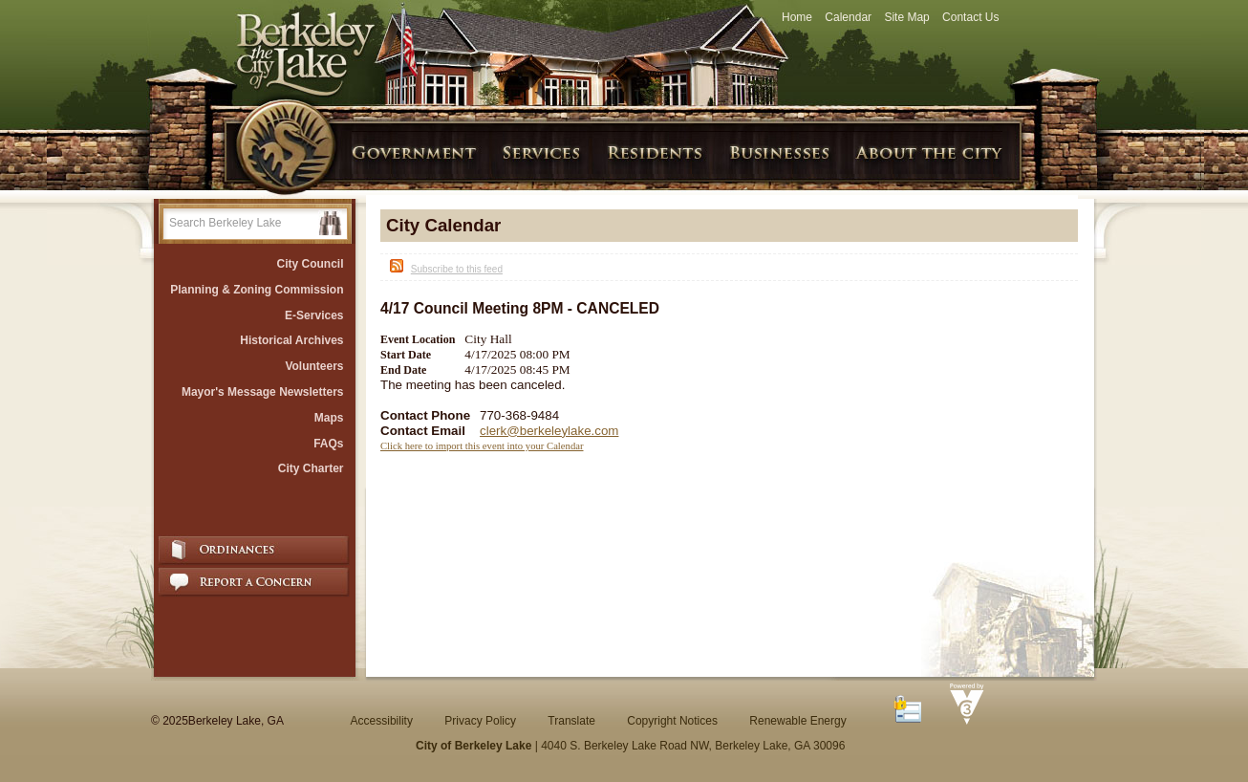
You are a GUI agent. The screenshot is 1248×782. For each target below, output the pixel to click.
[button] (330, 223)
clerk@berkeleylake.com (549, 431)
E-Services (314, 315)
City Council (309, 264)
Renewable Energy (797, 721)
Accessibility (382, 721)
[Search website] (240, 222)
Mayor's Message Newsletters (263, 392)
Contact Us (970, 17)
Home (797, 17)
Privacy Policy (480, 721)
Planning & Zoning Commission (256, 289)
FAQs (328, 443)
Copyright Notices (672, 721)
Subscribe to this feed (457, 269)
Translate (571, 721)
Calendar (848, 17)
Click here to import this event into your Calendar (482, 446)
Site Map (906, 17)
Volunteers (314, 366)
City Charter (311, 468)
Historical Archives (291, 340)
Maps (329, 417)
